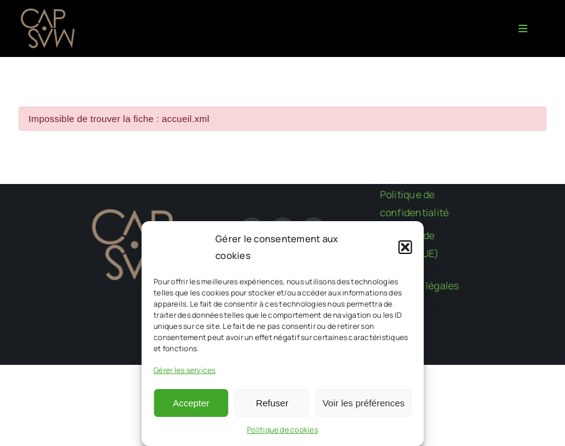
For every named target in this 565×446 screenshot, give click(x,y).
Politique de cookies (282, 429)
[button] (405, 247)
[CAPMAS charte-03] (49, 11)
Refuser (272, 403)
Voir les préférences (363, 403)
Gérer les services (184, 370)
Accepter (191, 403)
